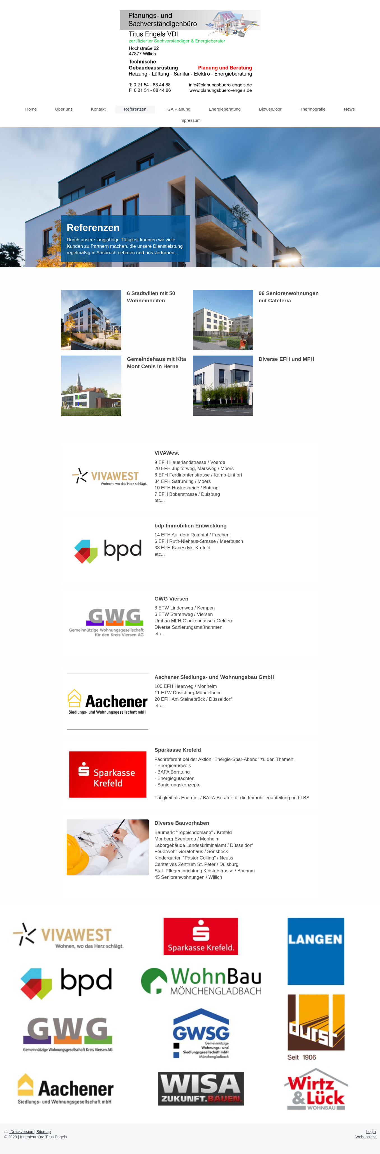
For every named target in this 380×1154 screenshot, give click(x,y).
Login (371, 1131)
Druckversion (19, 1131)
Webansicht (365, 1137)
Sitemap (43, 1131)
